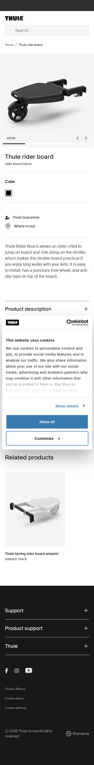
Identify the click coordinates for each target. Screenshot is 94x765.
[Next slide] (86, 138)
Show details (67, 406)
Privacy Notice (15, 689)
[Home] (19, 18)
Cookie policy (14, 698)
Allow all (47, 422)
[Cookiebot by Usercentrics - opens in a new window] (67, 322)
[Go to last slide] (78, 138)
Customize (47, 438)
